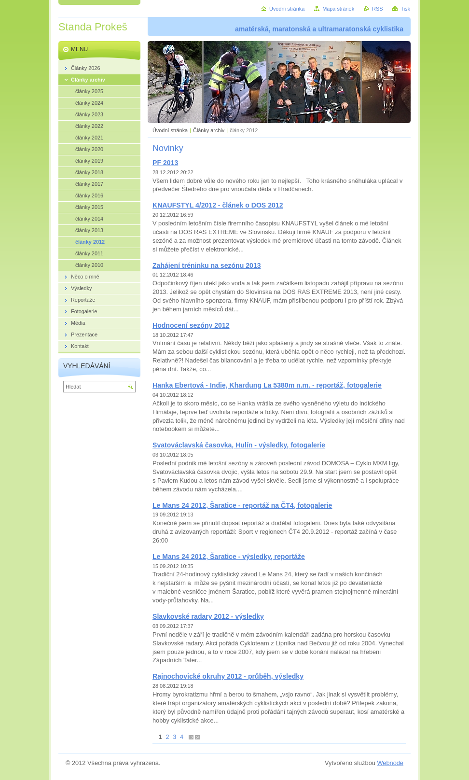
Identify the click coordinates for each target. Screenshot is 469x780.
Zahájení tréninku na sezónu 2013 (206, 265)
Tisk (405, 9)
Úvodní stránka (170, 130)
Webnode (390, 762)
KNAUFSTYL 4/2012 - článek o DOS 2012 (217, 205)
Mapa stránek (338, 9)
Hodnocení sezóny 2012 (191, 325)
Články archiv (208, 130)
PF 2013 (165, 163)
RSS (377, 9)
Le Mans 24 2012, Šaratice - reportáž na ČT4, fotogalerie (242, 505)
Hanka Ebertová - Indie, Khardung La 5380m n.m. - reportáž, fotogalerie (267, 385)
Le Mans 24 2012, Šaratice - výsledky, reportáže (228, 556)
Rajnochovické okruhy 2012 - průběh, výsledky (227, 676)
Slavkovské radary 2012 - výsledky (208, 616)
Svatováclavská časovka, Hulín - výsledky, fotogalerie (238, 445)
